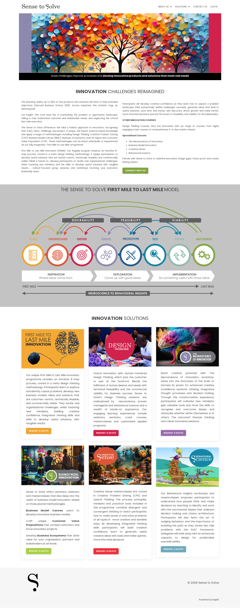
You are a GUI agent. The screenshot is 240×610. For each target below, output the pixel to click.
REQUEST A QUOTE (39, 433)
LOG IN (213, 6)
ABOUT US (164, 6)
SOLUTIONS (182, 6)
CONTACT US (200, 6)
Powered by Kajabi (209, 602)
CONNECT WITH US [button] (135, 173)
